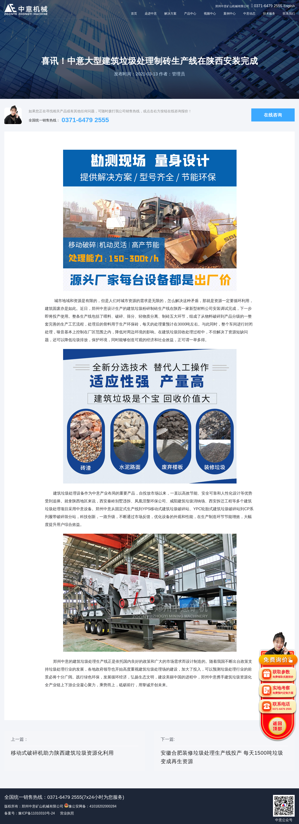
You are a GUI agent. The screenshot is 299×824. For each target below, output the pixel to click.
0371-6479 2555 (268, 6)
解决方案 (170, 13)
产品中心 (190, 13)
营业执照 (67, 813)
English (289, 6)
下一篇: (224, 751)
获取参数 (283, 674)
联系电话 (282, 706)
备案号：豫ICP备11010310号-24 (29, 813)
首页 (134, 13)
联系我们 (289, 13)
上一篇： (74, 751)
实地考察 (283, 690)
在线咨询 (273, 115)
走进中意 (150, 13)
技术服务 (269, 13)
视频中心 (210, 13)
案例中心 (229, 13)
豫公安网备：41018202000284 (90, 806)
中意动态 (249, 13)
